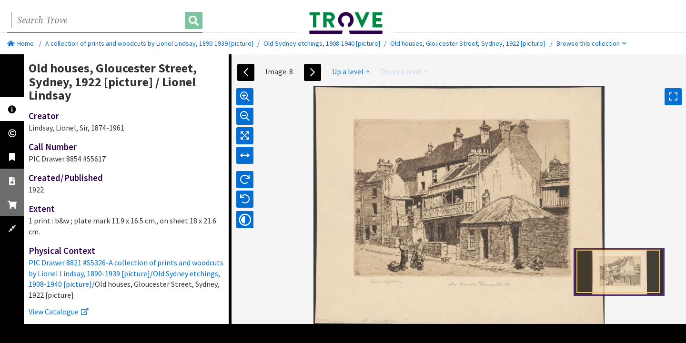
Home (20, 43)
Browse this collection (591, 43)
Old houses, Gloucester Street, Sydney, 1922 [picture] (467, 43)
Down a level (404, 71)
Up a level (351, 71)
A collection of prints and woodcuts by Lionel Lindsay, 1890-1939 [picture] (149, 43)
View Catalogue (59, 311)
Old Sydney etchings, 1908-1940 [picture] (321, 43)
